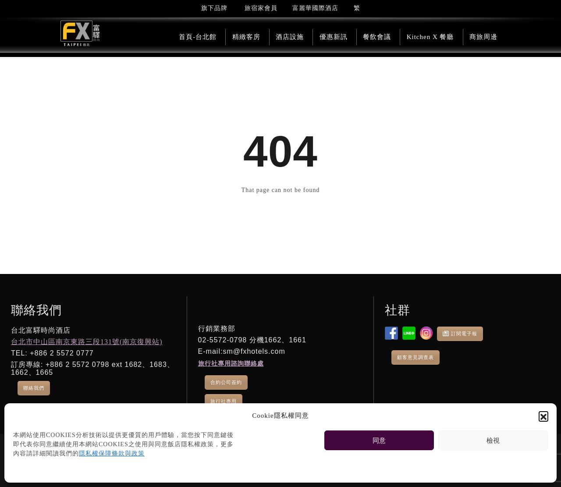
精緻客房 (246, 36)
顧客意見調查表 (415, 357)
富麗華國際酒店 (315, 8)
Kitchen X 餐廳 (430, 36)
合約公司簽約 (226, 382)
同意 (379, 440)
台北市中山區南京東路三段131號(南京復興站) (87, 341)
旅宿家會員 (261, 8)
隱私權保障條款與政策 (112, 453)
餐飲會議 (377, 36)
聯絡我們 (33, 388)
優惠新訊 (334, 36)
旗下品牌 (214, 8)
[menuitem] (357, 8)
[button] (543, 416)
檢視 (493, 440)
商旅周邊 (483, 36)
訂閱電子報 (460, 333)
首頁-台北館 (198, 36)
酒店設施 (290, 36)
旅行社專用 (223, 401)
